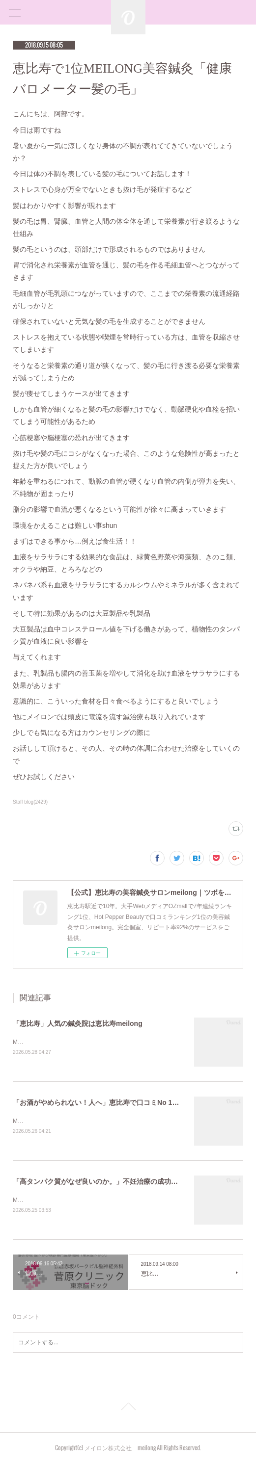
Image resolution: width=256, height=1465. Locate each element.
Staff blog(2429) (30, 802)
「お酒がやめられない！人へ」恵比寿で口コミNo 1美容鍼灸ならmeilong (126, 1103)
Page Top (128, 1410)
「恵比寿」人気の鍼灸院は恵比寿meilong (77, 1023)
